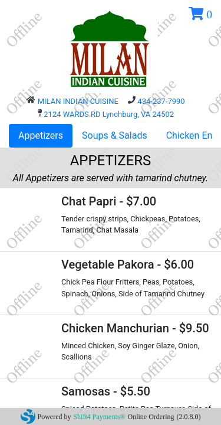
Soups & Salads (114, 135)
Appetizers (40, 135)
